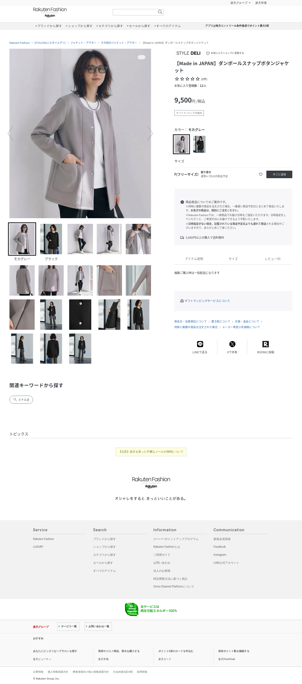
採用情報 (142, 671)
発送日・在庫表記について (190, 321)
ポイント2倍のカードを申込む (175, 651)
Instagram (220, 554)
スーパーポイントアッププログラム (176, 539)
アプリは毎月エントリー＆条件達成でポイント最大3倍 (237, 25)
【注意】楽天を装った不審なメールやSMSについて (151, 451)
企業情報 (38, 671)
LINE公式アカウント (226, 562)
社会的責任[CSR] (123, 671)
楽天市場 (261, 2)
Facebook (220, 546)
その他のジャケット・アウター (119, 43)
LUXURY (38, 546)
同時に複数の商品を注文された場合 (196, 327)
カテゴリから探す (104, 554)
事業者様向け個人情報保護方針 (91, 671)
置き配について (220, 321)
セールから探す (103, 562)
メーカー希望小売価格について (241, 327)
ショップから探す (104, 546)
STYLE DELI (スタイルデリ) (50, 43)
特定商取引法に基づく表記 (170, 578)
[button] (10, 133)
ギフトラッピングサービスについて (207, 301)
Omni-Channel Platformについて (173, 586)
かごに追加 (279, 174)
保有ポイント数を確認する (233, 651)
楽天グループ (239, 2)
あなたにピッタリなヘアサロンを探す (55, 651)
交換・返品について (247, 321)
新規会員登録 (222, 539)
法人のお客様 (161, 570)
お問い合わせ (161, 562)
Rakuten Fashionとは (166, 546)
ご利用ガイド (161, 554)
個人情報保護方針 (58, 671)
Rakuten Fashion (69, 12)
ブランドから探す (104, 539)
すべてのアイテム (104, 570)
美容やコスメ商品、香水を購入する (119, 651)
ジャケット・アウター (83, 43)
